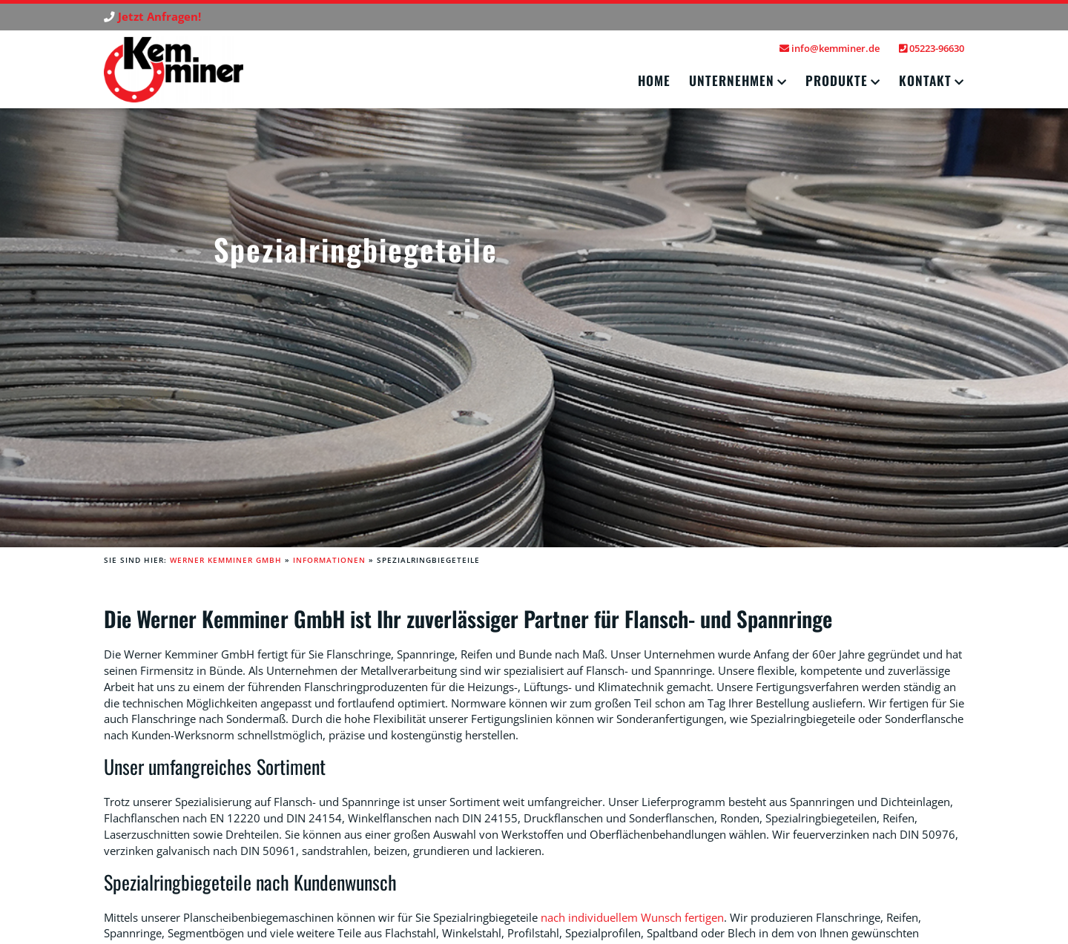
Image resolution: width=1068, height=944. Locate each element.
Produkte (836, 80)
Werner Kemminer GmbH (226, 560)
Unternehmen (731, 80)
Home (654, 80)
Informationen (329, 560)
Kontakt (925, 80)
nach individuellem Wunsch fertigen (632, 918)
